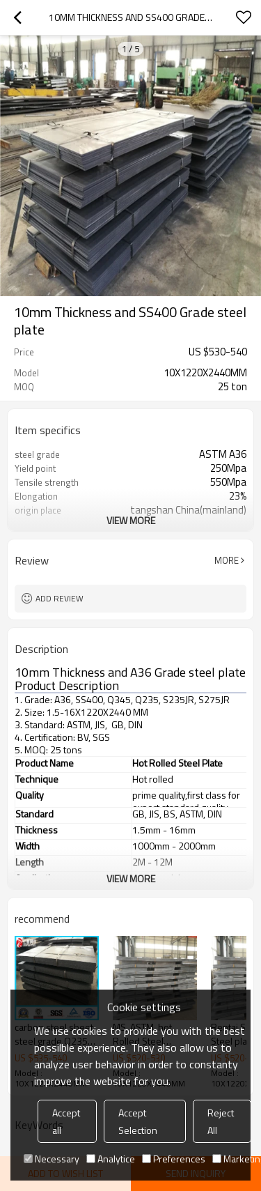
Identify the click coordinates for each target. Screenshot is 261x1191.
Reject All (220, 1121)
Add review (59, 598)
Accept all (66, 1121)
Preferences (173, 1158)
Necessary (51, 1158)
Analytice (110, 1158)
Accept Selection (137, 1121)
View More (130, 520)
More (226, 560)
